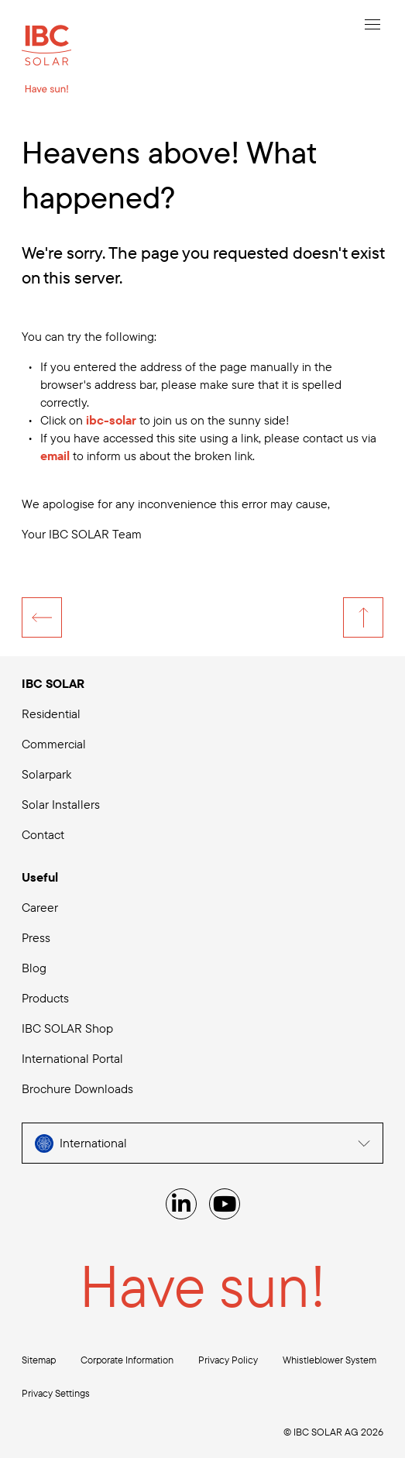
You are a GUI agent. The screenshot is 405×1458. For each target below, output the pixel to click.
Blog (34, 967)
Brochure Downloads (77, 1088)
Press (36, 937)
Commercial (54, 743)
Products (45, 998)
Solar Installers (61, 804)
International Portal (72, 1058)
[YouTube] (224, 1203)
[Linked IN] (181, 1203)
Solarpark (46, 774)
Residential (51, 713)
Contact (43, 834)
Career (40, 907)
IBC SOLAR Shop (67, 1028)
